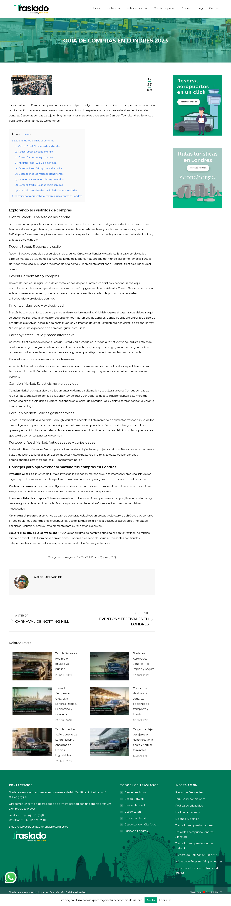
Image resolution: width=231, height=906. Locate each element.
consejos (17, 87)
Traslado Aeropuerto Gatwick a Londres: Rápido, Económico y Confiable (66, 709)
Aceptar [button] (151, 900)
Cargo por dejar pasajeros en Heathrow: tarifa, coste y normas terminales (143, 748)
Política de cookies (187, 820)
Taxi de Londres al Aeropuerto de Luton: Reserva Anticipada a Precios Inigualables (66, 750)
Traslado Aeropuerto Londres (194, 833)
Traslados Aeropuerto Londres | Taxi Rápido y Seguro (143, 669)
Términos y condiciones (190, 807)
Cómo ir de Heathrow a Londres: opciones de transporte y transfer (141, 709)
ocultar (26, 142)
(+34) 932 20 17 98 (161, 4)
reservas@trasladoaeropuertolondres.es (42, 835)
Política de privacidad (189, 813)
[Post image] (30, 674)
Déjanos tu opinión (187, 827)
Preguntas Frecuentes (189, 800)
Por (86, 565)
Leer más (165, 900)
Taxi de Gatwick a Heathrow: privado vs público (66, 669)
